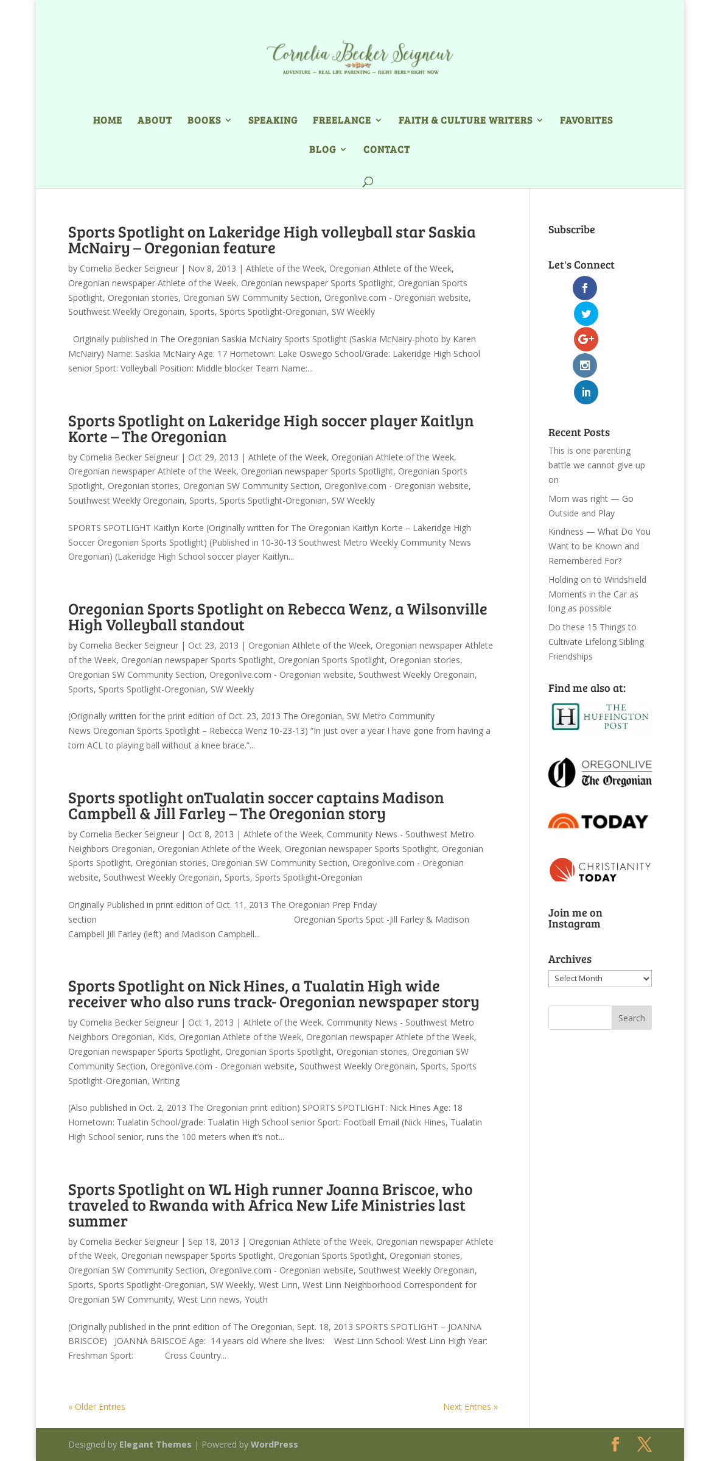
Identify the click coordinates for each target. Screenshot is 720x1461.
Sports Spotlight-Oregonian (273, 311)
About (155, 121)
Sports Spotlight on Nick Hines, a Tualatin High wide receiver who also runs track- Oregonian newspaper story (274, 993)
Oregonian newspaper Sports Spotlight (317, 283)
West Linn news (209, 1299)
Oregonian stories (143, 297)
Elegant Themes (155, 1444)
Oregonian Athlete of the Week (390, 268)
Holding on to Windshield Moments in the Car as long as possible (597, 516)
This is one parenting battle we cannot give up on (596, 387)
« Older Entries (96, 1406)
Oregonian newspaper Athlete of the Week (152, 283)
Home (107, 121)
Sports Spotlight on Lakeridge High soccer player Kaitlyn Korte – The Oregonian (271, 427)
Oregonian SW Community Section (251, 297)
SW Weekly (353, 311)
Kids (166, 1037)
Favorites (586, 121)
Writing (166, 1080)
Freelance (342, 121)
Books (204, 121)
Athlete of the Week (285, 268)
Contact (386, 150)
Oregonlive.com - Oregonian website (396, 297)
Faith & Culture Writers (466, 121)
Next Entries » (470, 1406)
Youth (256, 1299)
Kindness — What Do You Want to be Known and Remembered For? (599, 468)
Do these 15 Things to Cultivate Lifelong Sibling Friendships (596, 564)
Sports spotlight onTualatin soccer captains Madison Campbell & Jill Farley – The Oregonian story (256, 804)
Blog (322, 150)
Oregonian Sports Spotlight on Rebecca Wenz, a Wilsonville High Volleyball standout (278, 616)
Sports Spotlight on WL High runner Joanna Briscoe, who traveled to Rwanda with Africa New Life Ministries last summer (270, 1204)
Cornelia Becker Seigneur (129, 268)
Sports (202, 311)
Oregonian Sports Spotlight (331, 660)
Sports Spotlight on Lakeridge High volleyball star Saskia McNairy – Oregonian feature (272, 239)
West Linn (278, 1284)
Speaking (273, 121)
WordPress (274, 1444)
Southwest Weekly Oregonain (126, 311)
